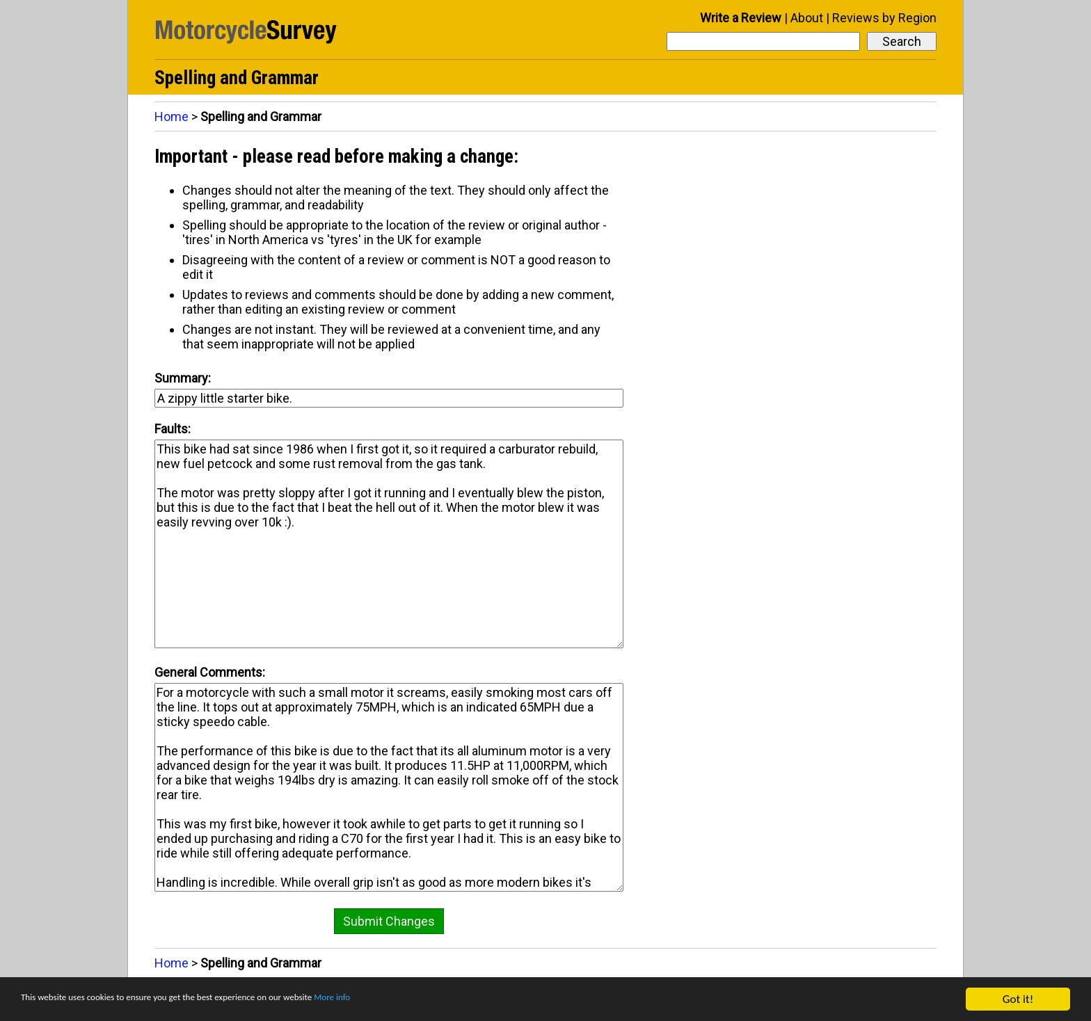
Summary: (182, 378)
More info (428, 1000)
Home (171, 116)
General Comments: (209, 672)
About (806, 17)
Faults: (172, 428)
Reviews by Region (884, 17)
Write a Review (740, 17)
